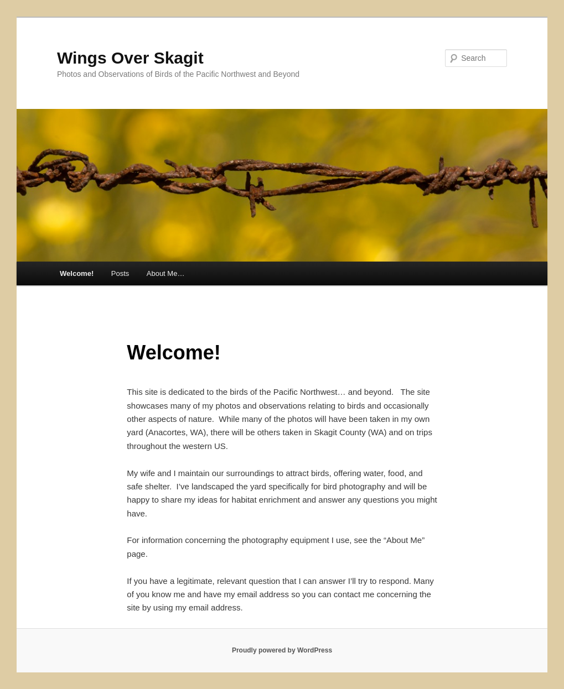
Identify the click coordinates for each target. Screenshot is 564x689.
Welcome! (77, 273)
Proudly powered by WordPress (282, 650)
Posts (120, 273)
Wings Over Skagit (130, 58)
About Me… (166, 273)
